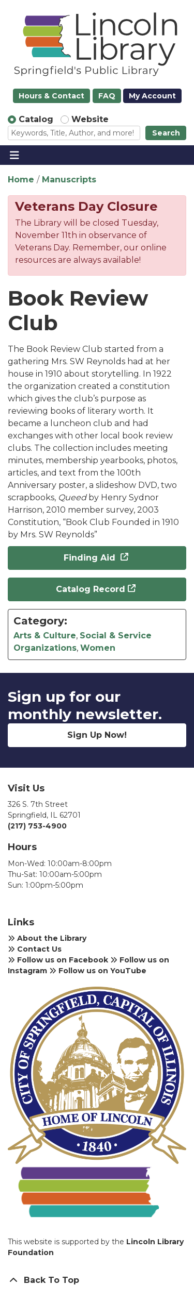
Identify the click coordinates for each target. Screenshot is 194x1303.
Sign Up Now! (97, 735)
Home (21, 179)
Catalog (36, 119)
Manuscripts (69, 179)
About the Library (47, 938)
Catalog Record (90, 589)
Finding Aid (91, 558)
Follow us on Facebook (58, 959)
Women (97, 648)
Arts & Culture (44, 635)
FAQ (106, 95)
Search (166, 133)
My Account (152, 95)
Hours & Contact (51, 95)
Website (90, 119)
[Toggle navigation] (14, 155)
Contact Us (35, 949)
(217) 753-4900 (37, 826)
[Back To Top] (97, 1280)
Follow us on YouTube (97, 970)
